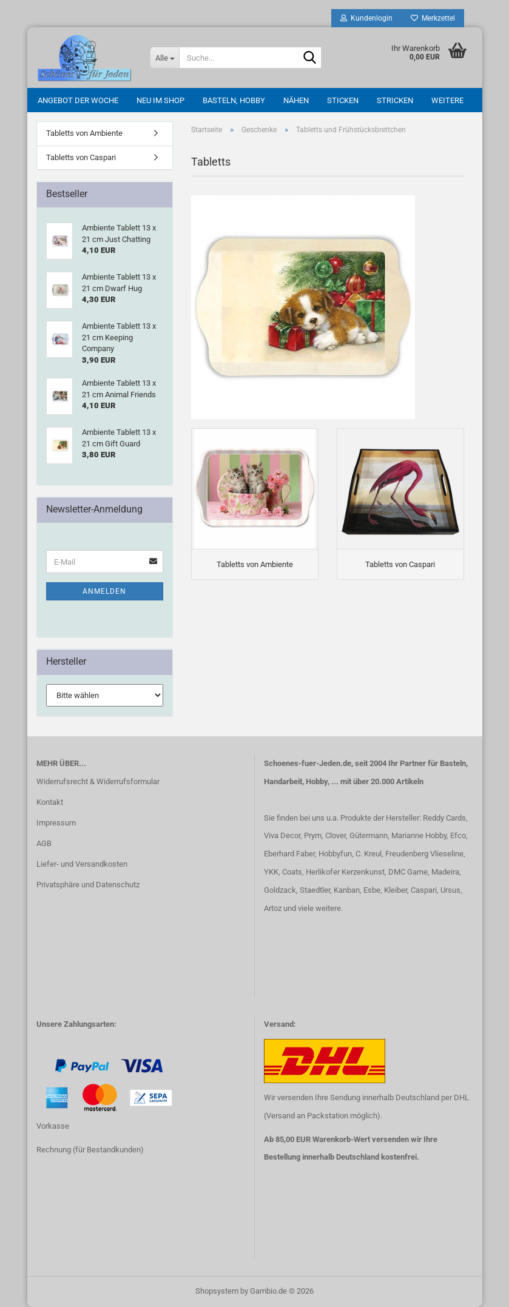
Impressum (56, 822)
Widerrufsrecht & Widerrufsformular (98, 781)
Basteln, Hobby (234, 100)
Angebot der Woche (78, 100)
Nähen (296, 100)
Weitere (447, 100)
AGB (44, 843)
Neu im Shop (160, 100)
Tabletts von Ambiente (84, 133)
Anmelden (104, 591)
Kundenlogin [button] (366, 18)
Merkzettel (433, 18)
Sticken (343, 100)
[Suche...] (164, 58)
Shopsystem (216, 1290)
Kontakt (49, 802)
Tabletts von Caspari (81, 157)
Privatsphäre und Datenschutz (88, 884)
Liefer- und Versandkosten (81, 864)
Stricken (395, 100)
